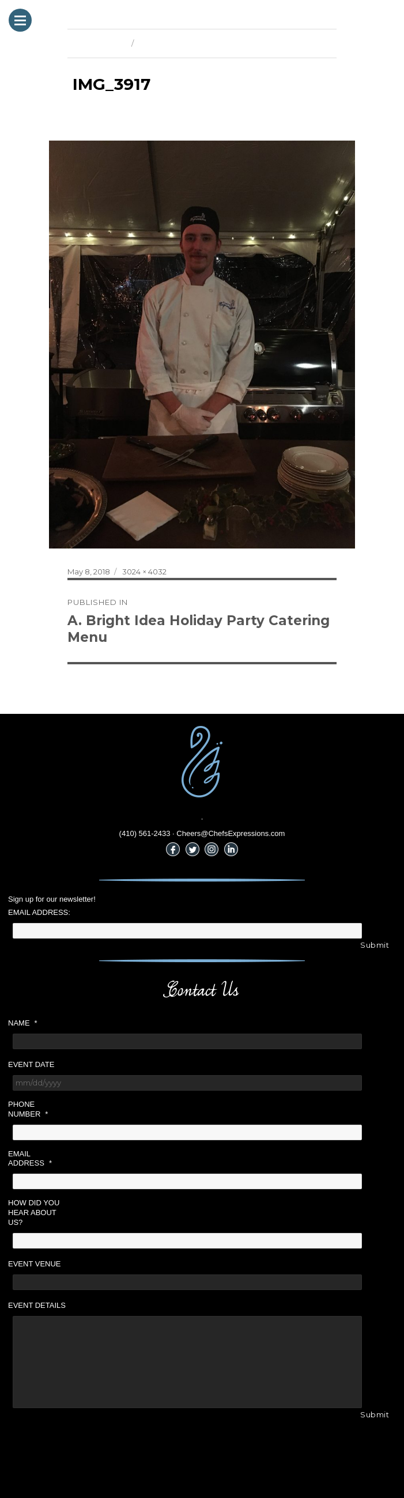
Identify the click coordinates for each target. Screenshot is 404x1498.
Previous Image (96, 43)
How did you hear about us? (33, 1212)
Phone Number (28, 1109)
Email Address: (39, 912)
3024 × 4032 (144, 571)
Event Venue (34, 1263)
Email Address (30, 1158)
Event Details (37, 1305)
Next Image (160, 43)
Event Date (31, 1064)
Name (22, 1023)
